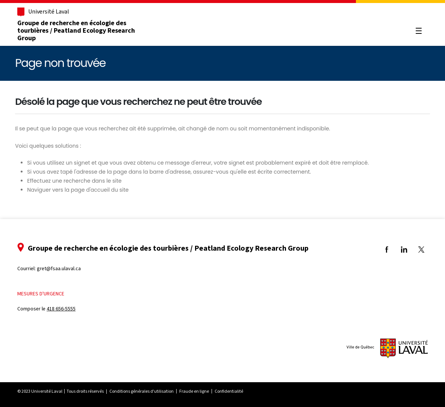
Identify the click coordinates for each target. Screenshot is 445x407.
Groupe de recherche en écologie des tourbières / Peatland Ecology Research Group (76, 30)
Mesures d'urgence (40, 293)
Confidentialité (229, 391)
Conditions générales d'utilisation (141, 391)
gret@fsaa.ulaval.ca (59, 268)
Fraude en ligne (194, 391)
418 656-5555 (61, 308)
